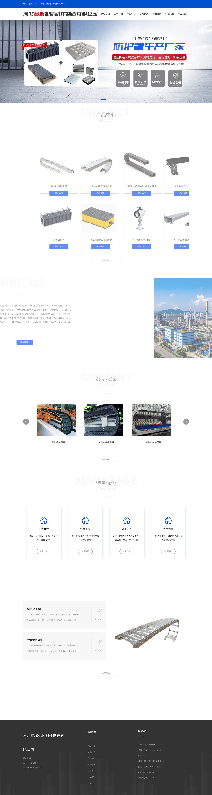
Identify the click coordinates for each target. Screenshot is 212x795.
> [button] (186, 421)
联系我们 (182, 14)
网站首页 (105, 14)
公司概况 (144, 14)
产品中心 (131, 14)
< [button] (26, 421)
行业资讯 (156, 14)
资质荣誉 (169, 14)
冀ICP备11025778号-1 (147, 778)
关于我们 (118, 14)
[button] (103, 99)
